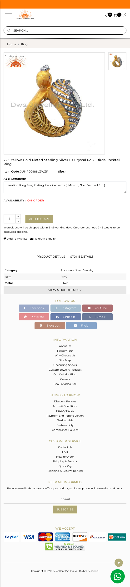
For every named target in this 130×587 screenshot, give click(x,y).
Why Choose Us (65, 355)
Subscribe (65, 509)
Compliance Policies (65, 430)
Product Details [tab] (51, 256)
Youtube (97, 308)
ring (24, 44)
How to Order (65, 456)
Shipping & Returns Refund (65, 471)
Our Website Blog (65, 374)
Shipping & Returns (65, 461)
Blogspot (50, 325)
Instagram (65, 308)
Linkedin (65, 317)
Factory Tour (65, 350)
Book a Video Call (65, 384)
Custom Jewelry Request (65, 369)
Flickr (81, 325)
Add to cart (39, 219)
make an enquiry (42, 238)
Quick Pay (65, 466)
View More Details (65, 290)
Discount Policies (65, 401)
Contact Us (65, 447)
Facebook (34, 308)
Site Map (65, 360)
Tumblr (97, 317)
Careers (65, 379)
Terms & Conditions (65, 406)
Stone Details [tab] (81, 256)
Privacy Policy (65, 411)
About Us (65, 346)
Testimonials (65, 420)
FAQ (65, 452)
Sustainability (65, 425)
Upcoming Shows (65, 365)
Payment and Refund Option (65, 415)
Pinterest (34, 317)
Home (11, 44)
